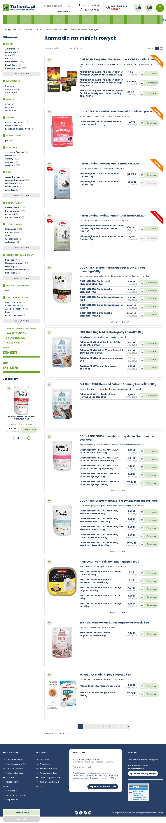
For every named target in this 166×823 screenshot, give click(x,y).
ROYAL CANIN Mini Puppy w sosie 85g (100, 689)
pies (7, 140)
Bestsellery (10, 379)
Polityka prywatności (16, 767)
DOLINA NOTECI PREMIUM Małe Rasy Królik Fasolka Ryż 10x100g (100, 547)
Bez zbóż (9, 260)
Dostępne (9, 86)
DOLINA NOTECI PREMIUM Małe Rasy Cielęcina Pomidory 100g (100, 539)
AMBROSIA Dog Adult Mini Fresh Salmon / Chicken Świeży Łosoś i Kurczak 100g (98, 74)
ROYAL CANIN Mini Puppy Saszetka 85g (106, 678)
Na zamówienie (12, 89)
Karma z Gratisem (14, 122)
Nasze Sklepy (12, 785)
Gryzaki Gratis (12, 125)
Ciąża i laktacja (13, 302)
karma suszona (13, 217)
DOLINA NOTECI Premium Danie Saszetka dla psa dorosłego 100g (113, 269)
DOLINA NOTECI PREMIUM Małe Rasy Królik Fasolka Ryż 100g (100, 515)
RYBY (68, 19)
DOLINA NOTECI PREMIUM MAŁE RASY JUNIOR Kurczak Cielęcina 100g (100, 459)
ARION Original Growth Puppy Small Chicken (110, 163)
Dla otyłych (11, 266)
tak (7, 290)
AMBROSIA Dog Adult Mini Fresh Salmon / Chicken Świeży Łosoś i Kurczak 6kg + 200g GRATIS (98, 96)
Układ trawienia (13, 315)
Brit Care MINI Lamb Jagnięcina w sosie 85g (99, 359)
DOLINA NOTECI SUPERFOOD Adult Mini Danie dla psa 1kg (118, 111)
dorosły (9, 158)
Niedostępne (11, 92)
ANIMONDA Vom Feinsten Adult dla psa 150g (110, 565)
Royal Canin (11, 65)
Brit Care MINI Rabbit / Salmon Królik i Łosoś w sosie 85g (101, 343)
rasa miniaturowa (14, 180)
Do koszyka (30, 429)
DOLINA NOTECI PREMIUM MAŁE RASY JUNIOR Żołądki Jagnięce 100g (100, 467)
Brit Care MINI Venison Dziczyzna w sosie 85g (100, 367)
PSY (11, 19)
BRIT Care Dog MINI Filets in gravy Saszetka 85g (112, 332)
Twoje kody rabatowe (50, 780)
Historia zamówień (48, 772)
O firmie (10, 780)
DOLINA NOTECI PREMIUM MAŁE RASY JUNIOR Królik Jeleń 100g (100, 451)
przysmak (10, 214)
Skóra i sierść (12, 305)
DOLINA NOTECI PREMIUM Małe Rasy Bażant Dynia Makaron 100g (100, 523)
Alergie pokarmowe (15, 308)
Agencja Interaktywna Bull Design (149, 816)
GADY (81, 19)
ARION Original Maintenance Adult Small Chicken (114, 215)
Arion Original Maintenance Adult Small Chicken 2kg (99, 238)
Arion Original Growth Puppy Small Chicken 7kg (99, 175)
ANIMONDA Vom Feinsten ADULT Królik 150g (101, 600)
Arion (8, 55)
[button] (18, 438)
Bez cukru (10, 273)
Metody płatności (14, 776)
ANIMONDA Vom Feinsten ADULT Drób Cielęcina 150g (101, 576)
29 (127, 729)
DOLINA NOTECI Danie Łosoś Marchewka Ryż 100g (95, 283)
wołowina (10, 242)
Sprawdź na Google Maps (143, 777)
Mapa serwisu (12, 803)
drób (7, 235)
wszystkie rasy (12, 177)
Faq (41, 789)
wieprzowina (11, 239)
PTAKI (54, 19)
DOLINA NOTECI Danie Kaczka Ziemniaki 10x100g (96, 314)
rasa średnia (11, 186)
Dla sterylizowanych (15, 269)
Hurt (8, 789)
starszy (9, 162)
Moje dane (45, 763)
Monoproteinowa (14, 263)
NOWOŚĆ (9, 104)
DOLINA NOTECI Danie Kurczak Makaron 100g (97, 298)
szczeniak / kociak (14, 152)
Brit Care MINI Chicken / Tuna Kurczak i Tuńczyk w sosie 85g (101, 351)
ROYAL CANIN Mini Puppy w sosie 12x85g (98, 697)
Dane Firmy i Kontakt (16, 798)
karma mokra (12, 211)
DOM (109, 19)
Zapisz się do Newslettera (103, 790)
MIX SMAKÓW (12, 229)
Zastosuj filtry (21, 812)
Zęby (7, 312)
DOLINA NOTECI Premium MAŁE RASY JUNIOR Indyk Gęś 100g (100, 475)
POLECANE (10, 107)
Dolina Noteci (12, 61)
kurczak (9, 232)
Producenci (11, 794)
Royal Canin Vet (13, 68)
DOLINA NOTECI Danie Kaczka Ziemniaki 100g (96, 290)
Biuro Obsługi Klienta (49, 785)
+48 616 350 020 (91, 9)
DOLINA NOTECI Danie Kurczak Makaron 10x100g (97, 306)
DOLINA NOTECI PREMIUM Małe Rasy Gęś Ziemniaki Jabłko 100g (100, 531)
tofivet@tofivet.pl (91, 5)
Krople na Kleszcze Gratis (18, 129)
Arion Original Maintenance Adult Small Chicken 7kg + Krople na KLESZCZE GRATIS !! (99, 228)
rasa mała (10, 183)
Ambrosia (10, 48)
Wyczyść (21, 819)
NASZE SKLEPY (138, 20)
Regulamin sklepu (14, 763)
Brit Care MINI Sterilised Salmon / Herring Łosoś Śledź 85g (119, 384)
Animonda (10, 52)
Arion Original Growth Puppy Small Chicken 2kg (99, 183)
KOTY (23, 19)
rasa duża (10, 190)
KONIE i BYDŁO (123, 20)
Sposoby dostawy (14, 772)
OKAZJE (154, 19)
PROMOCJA (10, 110)
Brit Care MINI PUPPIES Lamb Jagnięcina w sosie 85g (115, 626)
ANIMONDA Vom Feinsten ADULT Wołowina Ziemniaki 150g (98, 584)
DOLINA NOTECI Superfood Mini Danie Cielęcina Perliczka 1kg (101, 123)
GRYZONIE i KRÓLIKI (39, 20)
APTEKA (95, 19)
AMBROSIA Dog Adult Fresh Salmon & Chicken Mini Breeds (119, 59)
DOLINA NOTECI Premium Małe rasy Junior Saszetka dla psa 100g (118, 437)
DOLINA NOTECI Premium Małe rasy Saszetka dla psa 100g (116, 502)
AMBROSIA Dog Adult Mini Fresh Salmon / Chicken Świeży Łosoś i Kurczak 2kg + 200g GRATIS (98, 85)
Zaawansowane (63, 11)
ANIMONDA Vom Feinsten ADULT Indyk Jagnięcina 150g (101, 592)
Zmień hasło (45, 767)
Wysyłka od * (119, 8)
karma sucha (12, 207)
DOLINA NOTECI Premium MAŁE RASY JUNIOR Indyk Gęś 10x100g (100, 483)
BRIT (7, 58)
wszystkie (10, 165)
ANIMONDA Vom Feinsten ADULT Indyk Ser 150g (101, 608)
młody (8, 155)
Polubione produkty (49, 776)
